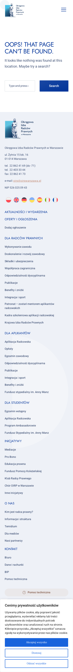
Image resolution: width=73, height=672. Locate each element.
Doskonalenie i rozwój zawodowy (25, 254)
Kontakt (11, 549)
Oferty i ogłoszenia (21, 219)
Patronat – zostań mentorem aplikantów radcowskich (29, 306)
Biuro (8, 557)
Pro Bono (10, 457)
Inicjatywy (13, 441)
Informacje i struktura (18, 519)
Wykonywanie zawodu (18, 247)
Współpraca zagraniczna (20, 268)
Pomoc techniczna (16, 579)
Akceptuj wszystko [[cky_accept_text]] (36, 642)
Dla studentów (17, 402)
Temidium (11, 526)
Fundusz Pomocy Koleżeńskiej (23, 471)
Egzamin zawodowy (17, 356)
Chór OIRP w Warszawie (19, 486)
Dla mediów (12, 534)
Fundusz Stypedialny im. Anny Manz (27, 433)
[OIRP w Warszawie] (18, 10)
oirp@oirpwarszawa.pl (27, 181)
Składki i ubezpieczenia (19, 261)
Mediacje (10, 450)
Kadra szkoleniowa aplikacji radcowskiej (29, 315)
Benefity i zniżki (14, 290)
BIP (7, 572)
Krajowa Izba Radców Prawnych (24, 323)
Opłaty (9, 349)
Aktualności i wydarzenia (26, 212)
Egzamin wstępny (15, 411)
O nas (9, 503)
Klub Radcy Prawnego (18, 478)
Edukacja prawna (15, 464)
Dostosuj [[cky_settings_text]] (36, 652)
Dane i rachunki (14, 565)
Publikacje (11, 283)
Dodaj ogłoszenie (15, 228)
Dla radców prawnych (24, 238)
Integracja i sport (15, 297)
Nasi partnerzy (14, 541)
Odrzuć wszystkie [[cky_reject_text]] (36, 663)
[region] (36, 635)
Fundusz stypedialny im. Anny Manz (27, 392)
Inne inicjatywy (14, 493)
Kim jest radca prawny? (19, 512)
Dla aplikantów (17, 333)
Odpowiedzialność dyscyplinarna (25, 276)
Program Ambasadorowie (20, 426)
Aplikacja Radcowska (18, 342)
